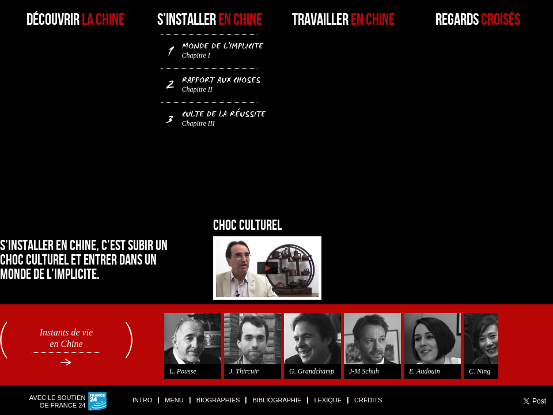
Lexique (328, 400)
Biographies (218, 400)
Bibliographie (276, 400)
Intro (142, 400)
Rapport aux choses (214, 83)
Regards (477, 19)
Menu (174, 400)
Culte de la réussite (214, 117)
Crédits (368, 400)
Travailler (343, 19)
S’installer (209, 19)
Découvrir (75, 19)
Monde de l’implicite (214, 49)
